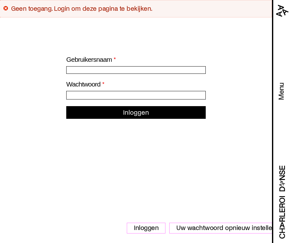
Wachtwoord (83, 84)
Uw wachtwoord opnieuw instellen (226, 227)
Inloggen (146, 227)
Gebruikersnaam (89, 59)
